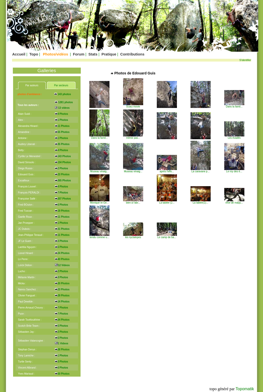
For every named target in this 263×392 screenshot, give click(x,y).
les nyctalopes (133, 236)
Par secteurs (61, 85)
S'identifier (245, 60)
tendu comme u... (99, 236)
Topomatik (245, 389)
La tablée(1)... (201, 201)
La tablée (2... (167, 201)
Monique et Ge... (99, 201)
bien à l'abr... (133, 201)
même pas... (133, 136)
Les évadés (234, 136)
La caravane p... (201, 170)
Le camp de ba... (167, 236)
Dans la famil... (234, 105)
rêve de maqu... (234, 201)
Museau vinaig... (99, 170)
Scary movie (133, 105)
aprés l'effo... (167, 170)
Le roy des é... (234, 170)
